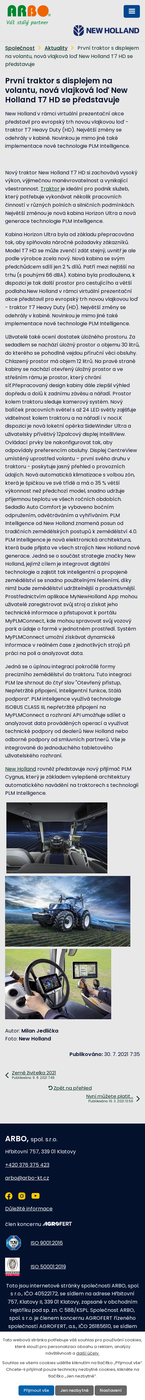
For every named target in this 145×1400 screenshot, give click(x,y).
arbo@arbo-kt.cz (27, 1178)
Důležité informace (29, 1208)
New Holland (20, 769)
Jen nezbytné (74, 1390)
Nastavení (111, 1390)
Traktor (50, 188)
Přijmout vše (36, 1390)
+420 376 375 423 (27, 1165)
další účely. (87, 1353)
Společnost (20, 48)
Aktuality (56, 48)
